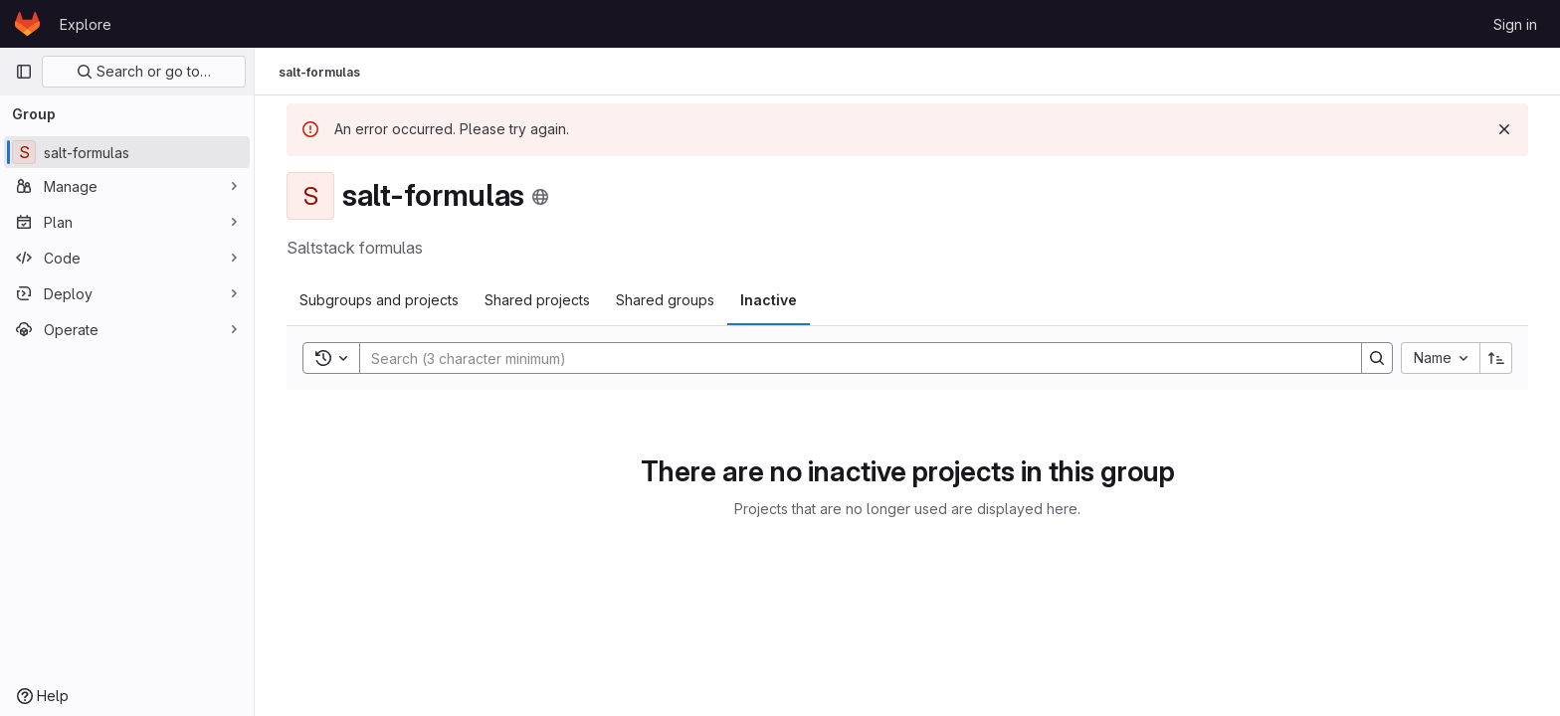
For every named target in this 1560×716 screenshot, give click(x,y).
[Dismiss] (1504, 129)
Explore (85, 24)
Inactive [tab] (768, 299)
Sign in (1515, 24)
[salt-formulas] (127, 152)
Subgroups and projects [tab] (379, 299)
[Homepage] (27, 24)
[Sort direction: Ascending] (1496, 358)
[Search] (850, 358)
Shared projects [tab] (537, 299)
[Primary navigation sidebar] (24, 72)
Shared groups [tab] (665, 299)
